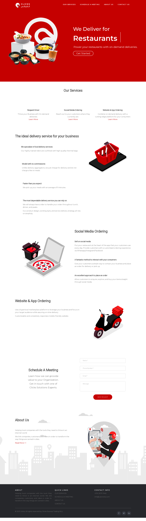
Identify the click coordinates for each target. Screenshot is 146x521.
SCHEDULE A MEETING (64, 500)
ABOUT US (59, 503)
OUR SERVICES (61, 497)
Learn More (33, 119)
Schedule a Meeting (90, 4)
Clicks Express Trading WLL (52, 515)
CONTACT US (60, 507)
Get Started (83, 53)
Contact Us (123, 4)
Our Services (69, 4)
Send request (102, 400)
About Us (108, 4)
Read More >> (20, 446)
